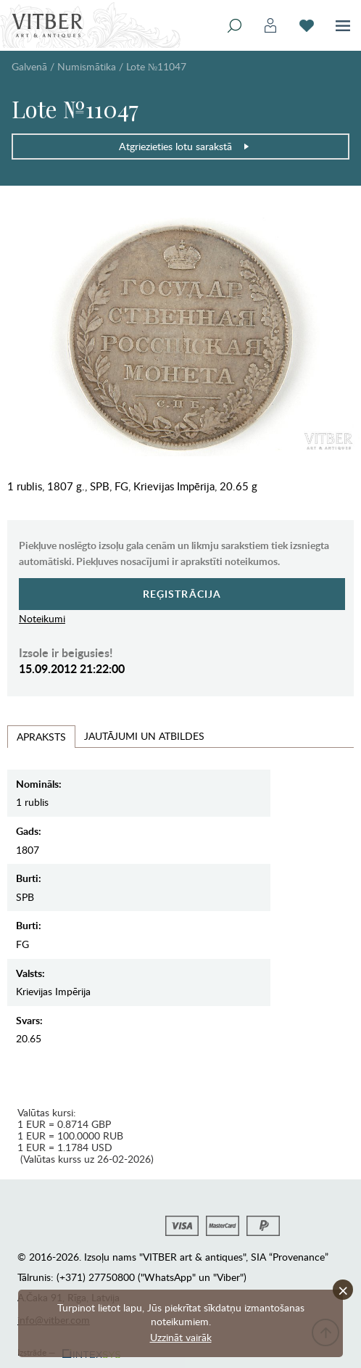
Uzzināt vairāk (181, 1337)
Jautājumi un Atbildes (144, 736)
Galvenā (29, 66)
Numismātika (86, 66)
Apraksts (41, 736)
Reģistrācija (182, 594)
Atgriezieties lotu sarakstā (184, 146)
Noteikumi (42, 618)
